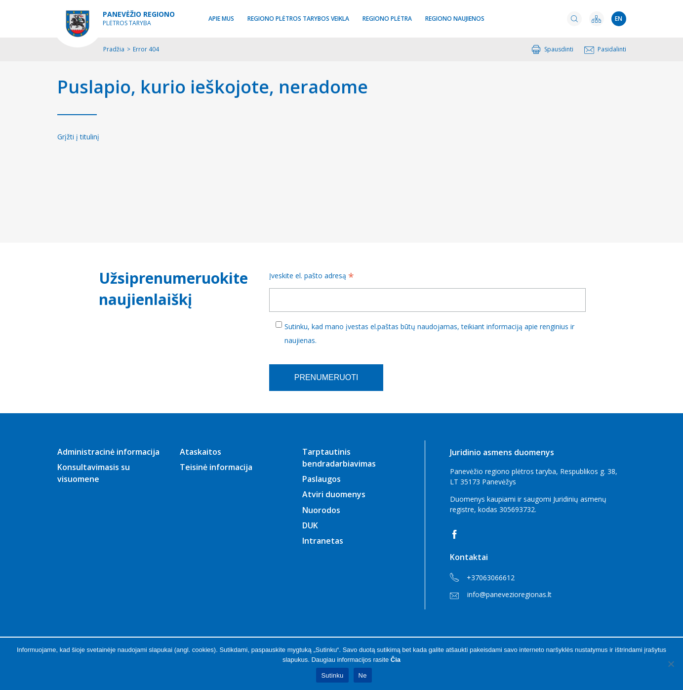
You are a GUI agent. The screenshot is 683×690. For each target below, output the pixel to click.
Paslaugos (321, 479)
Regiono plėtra (387, 18)
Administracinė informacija (108, 451)
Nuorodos (321, 510)
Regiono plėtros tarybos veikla (298, 18)
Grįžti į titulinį (78, 136)
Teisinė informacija (216, 467)
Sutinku (332, 675)
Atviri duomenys (333, 494)
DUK (310, 525)
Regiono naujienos (454, 18)
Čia (396, 659)
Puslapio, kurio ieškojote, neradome (212, 87)
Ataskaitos (200, 451)
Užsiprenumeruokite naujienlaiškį (171, 289)
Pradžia (113, 49)
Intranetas (322, 540)
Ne (363, 675)
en (618, 18)
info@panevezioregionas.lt (501, 594)
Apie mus (221, 18)
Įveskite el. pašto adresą (311, 277)
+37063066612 (482, 578)
